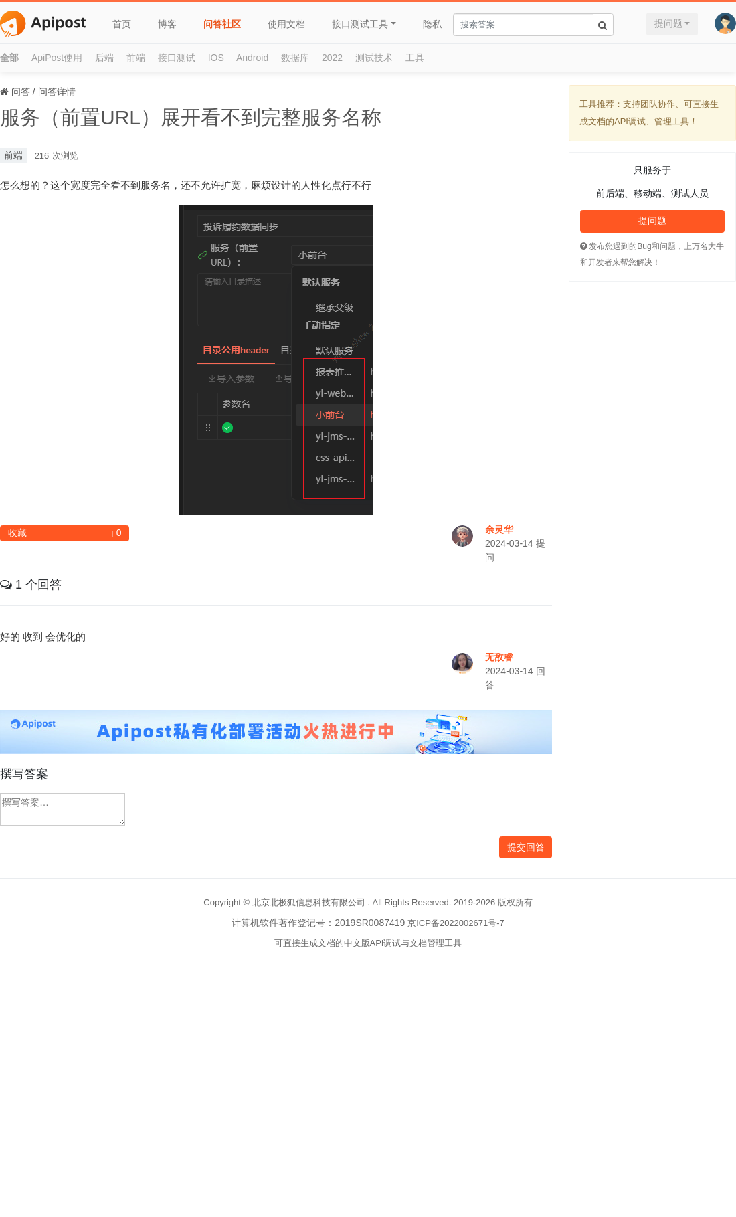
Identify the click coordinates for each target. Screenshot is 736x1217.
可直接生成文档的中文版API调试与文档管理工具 (368, 943)
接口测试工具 (360, 24)
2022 (332, 57)
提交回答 (526, 847)
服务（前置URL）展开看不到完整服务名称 (190, 117)
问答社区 (222, 24)
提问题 (668, 23)
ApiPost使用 (56, 57)
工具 (414, 57)
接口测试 (176, 57)
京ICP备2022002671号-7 (455, 923)
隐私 (432, 24)
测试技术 (374, 57)
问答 (20, 91)
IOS (216, 57)
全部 (9, 57)
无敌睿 (499, 657)
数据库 (295, 57)
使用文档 (286, 24)
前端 (135, 57)
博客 (167, 24)
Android (252, 57)
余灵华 (499, 529)
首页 (121, 24)
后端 (104, 57)
